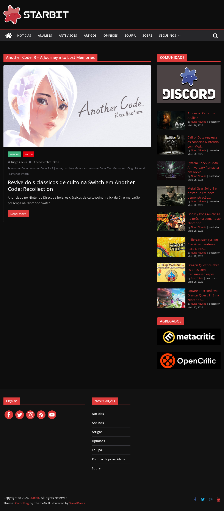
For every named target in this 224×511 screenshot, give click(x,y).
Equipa (130, 35)
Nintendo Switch (19, 174)
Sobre (147, 35)
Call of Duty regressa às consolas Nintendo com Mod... (203, 141)
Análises (45, 35)
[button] (178, 36)
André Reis (197, 278)
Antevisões (68, 35)
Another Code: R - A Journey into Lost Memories (58, 168)
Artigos (90, 35)
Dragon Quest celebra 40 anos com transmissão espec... (203, 269)
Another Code (19, 168)
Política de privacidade (108, 459)
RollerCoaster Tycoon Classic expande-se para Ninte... (203, 244)
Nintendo (140, 168)
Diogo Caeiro (19, 162)
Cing (130, 168)
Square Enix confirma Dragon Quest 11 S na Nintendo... (203, 295)
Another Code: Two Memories (107, 168)
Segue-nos (167, 35)
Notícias (24, 35)
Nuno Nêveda (198, 121)
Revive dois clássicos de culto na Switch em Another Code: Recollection (71, 185)
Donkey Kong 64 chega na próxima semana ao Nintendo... (204, 218)
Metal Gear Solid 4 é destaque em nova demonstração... (202, 192)
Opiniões (110, 35)
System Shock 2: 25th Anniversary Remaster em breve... (203, 167)
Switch (29, 154)
